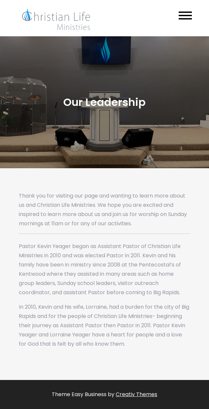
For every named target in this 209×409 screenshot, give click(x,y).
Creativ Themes (136, 394)
